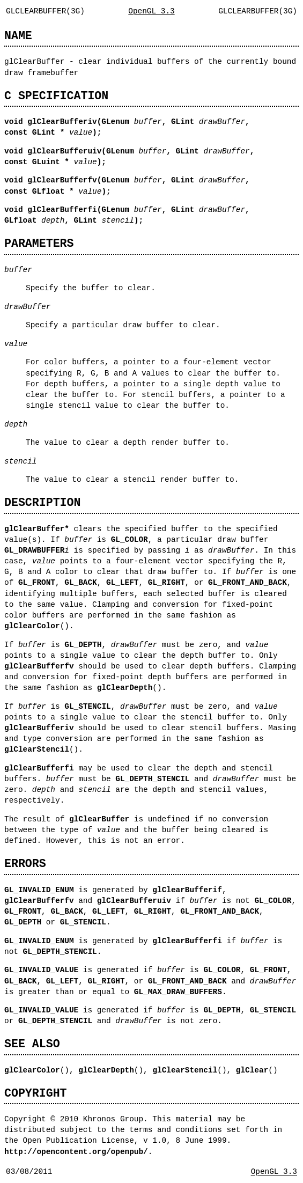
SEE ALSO (32, 1044)
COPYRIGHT (35, 1093)
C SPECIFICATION (56, 96)
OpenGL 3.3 (151, 11)
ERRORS (25, 863)
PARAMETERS (38, 243)
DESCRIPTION (42, 502)
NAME (18, 35)
